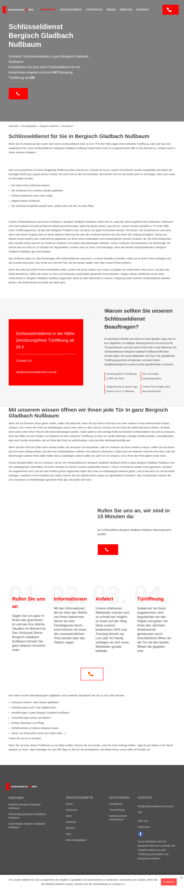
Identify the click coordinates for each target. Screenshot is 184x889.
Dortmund (71, 809)
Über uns (126, 9)
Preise (111, 9)
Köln (68, 834)
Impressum (144, 826)
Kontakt (143, 9)
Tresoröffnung (116, 809)
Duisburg (71, 822)
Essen (69, 803)
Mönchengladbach (76, 840)
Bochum (70, 828)
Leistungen (94, 9)
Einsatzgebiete (71, 9)
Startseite (48, 9)
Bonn (69, 815)
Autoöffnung (115, 803)
